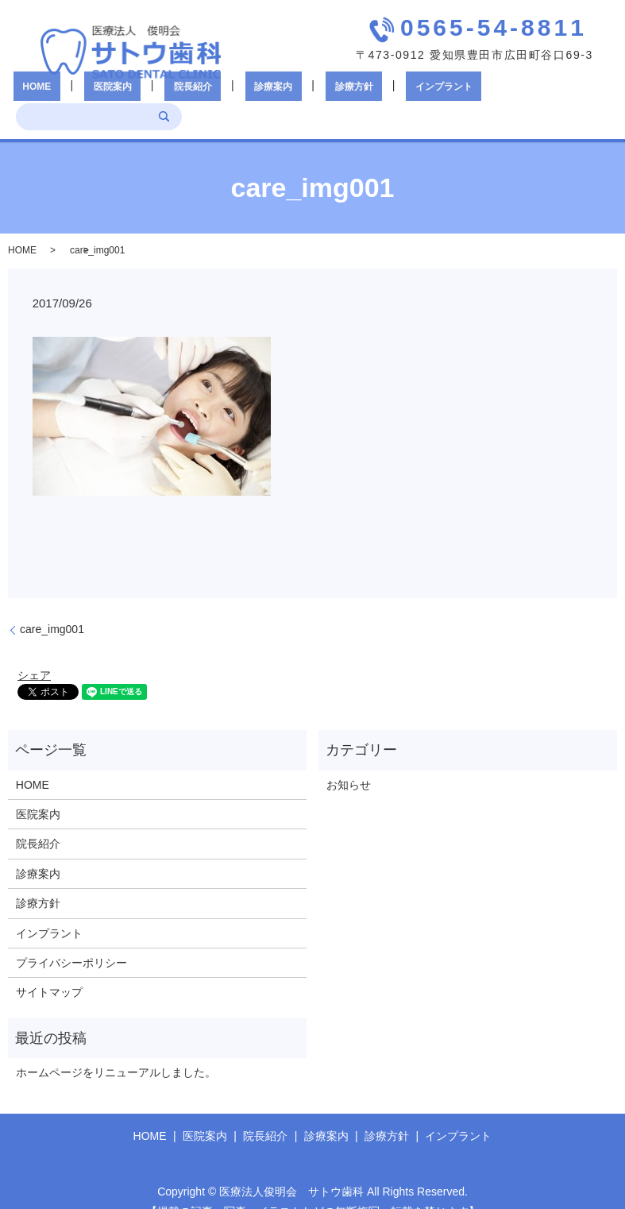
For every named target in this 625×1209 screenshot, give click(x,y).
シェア (34, 652)
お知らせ (348, 761)
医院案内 (105, 95)
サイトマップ (49, 969)
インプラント (363, 95)
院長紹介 (167, 95)
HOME (47, 95)
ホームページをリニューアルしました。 (116, 1049)
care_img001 (52, 606)
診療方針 (291, 95)
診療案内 (229, 95)
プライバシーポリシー (71, 939)
